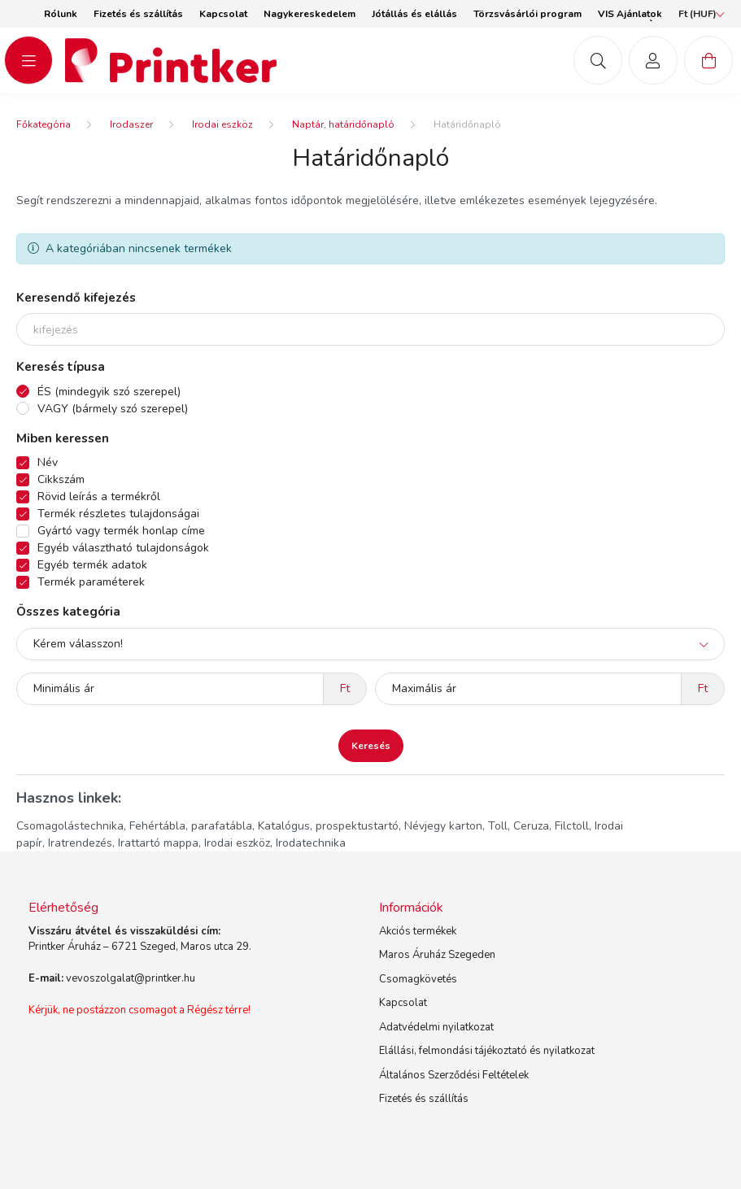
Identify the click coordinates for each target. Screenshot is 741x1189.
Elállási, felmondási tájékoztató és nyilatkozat (487, 1050)
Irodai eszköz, (238, 843)
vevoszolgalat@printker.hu (130, 978)
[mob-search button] (597, 60)
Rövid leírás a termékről (98, 496)
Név (47, 462)
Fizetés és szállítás (138, 13)
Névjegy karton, (444, 826)
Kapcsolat (223, 13)
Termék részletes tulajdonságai (118, 513)
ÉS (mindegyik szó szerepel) (109, 391)
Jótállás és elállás (414, 13)
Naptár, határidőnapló (343, 124)
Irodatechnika (311, 843)
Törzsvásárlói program (527, 13)
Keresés (370, 745)
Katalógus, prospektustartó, (329, 826)
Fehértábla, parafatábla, (192, 826)
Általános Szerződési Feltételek (454, 1075)
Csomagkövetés (418, 979)
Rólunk (60, 13)
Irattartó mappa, (159, 843)
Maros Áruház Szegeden (437, 954)
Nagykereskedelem (309, 13)
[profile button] (653, 60)
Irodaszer (131, 124)
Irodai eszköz (222, 124)
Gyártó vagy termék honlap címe (121, 530)
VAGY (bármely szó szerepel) (112, 408)
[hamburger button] (28, 60)
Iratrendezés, (81, 843)
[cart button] (708, 60)
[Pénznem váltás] (697, 14)
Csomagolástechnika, (71, 826)
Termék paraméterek (91, 582)
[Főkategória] (43, 124)
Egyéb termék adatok (92, 565)
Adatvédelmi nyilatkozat (436, 1027)
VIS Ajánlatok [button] (630, 13)
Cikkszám (61, 479)
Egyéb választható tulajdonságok (123, 547)
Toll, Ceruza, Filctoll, (539, 826)
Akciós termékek (417, 931)
